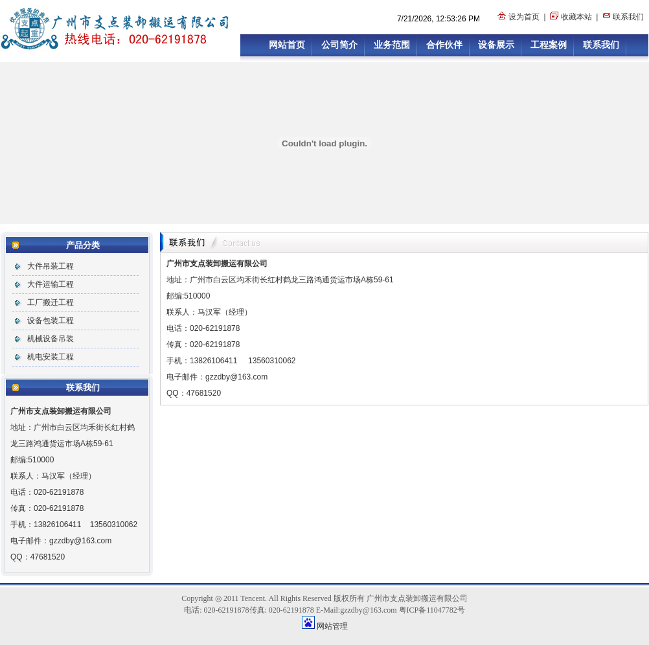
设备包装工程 (50, 320)
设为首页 (524, 16)
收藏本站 (576, 16)
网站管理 (332, 626)
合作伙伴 (444, 45)
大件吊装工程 (50, 266)
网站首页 (287, 45)
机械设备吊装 (50, 338)
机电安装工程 (50, 356)
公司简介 (339, 45)
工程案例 (548, 45)
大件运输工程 (50, 284)
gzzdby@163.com (80, 540)
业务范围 (392, 45)
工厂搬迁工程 (50, 302)
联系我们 (628, 16)
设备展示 (496, 45)
